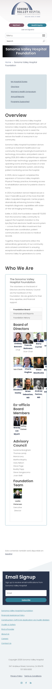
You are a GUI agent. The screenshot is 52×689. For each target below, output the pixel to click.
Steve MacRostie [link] (39, 365)
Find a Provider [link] (7, 629)
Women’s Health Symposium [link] (23, 91)
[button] (43, 35)
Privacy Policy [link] (16, 676)
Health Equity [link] (36, 25)
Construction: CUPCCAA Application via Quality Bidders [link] (25, 620)
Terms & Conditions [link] (32, 676)
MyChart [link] (16, 25)
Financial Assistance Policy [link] (13, 615)
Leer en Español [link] (27, 29)
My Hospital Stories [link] (19, 81)
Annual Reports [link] (17, 96)
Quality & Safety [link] (8, 624)
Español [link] (8, 554)
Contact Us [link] (6, 643)
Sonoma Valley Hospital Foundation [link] (17, 610)
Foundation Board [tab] (21, 309)
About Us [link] (5, 634)
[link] (26, 17)
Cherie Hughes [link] (28, 365)
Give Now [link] (15, 86)
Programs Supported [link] (20, 101)
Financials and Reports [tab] (23, 313)
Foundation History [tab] (21, 317)
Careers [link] (4, 638)
